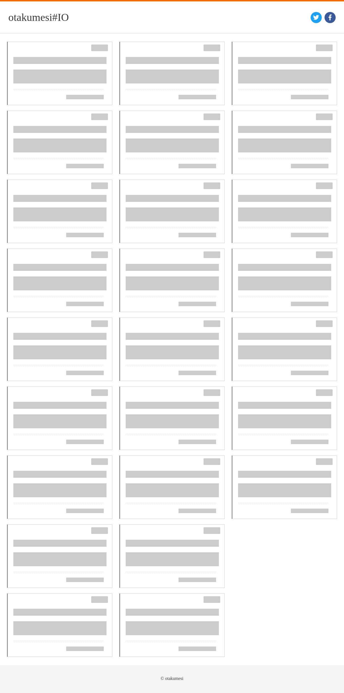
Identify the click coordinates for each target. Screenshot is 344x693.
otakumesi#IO (38, 17)
